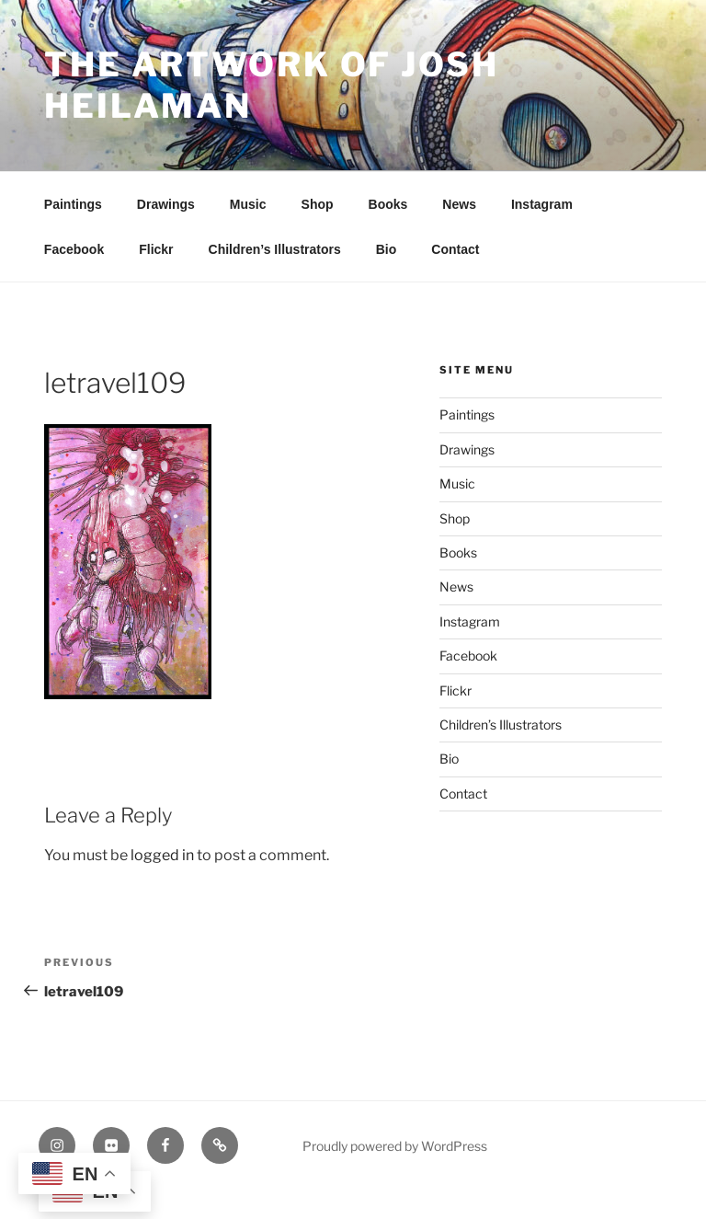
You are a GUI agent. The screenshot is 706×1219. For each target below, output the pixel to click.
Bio (386, 249)
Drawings (166, 204)
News (459, 204)
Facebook (74, 249)
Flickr (156, 249)
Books (388, 204)
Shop (318, 204)
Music (248, 204)
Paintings (73, 204)
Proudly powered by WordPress (394, 1146)
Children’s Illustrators (275, 249)
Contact (455, 249)
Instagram (542, 204)
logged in (162, 855)
